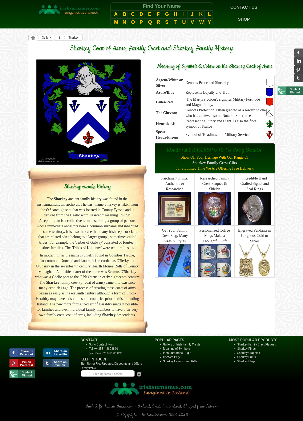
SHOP (244, 19)
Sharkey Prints (246, 357)
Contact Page (172, 357)
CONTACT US (243, 7)
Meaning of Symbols (176, 348)
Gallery (46, 37)
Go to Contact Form (102, 344)
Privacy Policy (88, 368)
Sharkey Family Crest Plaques (256, 344)
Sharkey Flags (246, 361)
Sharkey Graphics (248, 353)
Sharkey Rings (246, 348)
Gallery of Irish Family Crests (182, 344)
